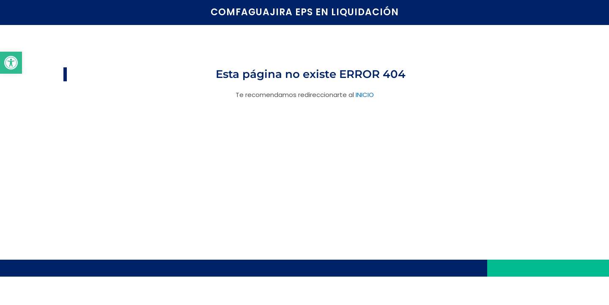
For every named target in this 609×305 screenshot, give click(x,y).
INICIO (365, 94)
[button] (11, 63)
